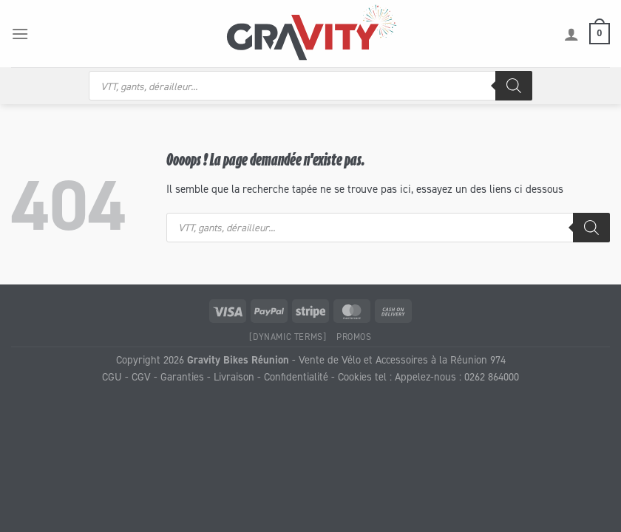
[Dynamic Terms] (287, 336)
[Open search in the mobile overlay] (310, 85)
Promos (354, 336)
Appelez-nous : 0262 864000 (457, 376)
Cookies (355, 376)
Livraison (234, 376)
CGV (141, 376)
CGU (112, 376)
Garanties (182, 376)
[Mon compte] (571, 34)
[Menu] (20, 34)
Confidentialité (296, 376)
